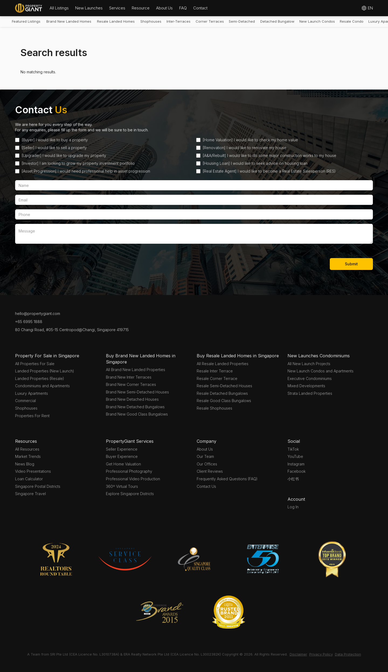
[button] (59, 8)
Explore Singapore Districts (130, 493)
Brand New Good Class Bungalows (137, 414)
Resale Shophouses (214, 408)
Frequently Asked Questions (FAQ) (227, 478)
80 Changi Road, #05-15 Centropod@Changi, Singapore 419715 (72, 329)
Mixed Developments (306, 385)
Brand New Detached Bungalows (135, 406)
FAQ (183, 8)
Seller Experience (121, 449)
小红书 (293, 478)
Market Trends (28, 456)
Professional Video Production (133, 478)
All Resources (27, 449)
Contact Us (206, 486)
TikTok (293, 449)
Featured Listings (26, 21)
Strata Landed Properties (309, 393)
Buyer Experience (122, 456)
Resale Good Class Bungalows (224, 400)
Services (117, 8)
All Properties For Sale (34, 363)
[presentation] (56, 262)
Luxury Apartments (31, 393)
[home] (28, 8)
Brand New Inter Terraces (128, 377)
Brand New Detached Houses (132, 399)
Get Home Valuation (123, 464)
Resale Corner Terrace (217, 378)
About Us (164, 8)
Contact (200, 8)
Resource (141, 8)
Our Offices (207, 464)
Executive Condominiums (309, 378)
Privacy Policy (321, 654)
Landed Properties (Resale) (39, 378)
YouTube (295, 456)
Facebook (296, 471)
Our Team (205, 456)
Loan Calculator (29, 478)
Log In (293, 507)
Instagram (295, 464)
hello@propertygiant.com (37, 313)
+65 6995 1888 (28, 321)
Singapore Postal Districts (37, 486)
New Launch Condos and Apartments (320, 371)
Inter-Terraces (178, 21)
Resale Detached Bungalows (222, 393)
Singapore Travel (30, 493)
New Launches (89, 8)
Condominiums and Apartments (42, 385)
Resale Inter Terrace (215, 371)
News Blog (24, 464)
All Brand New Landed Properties (135, 369)
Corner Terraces (210, 21)
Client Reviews (210, 471)
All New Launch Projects (308, 363)
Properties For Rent (32, 415)
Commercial (25, 400)
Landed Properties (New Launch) (44, 371)
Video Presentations (33, 471)
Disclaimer (298, 654)
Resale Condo (351, 21)
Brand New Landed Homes (68, 21)
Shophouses (150, 21)
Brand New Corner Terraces (131, 384)
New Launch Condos (317, 21)
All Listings (59, 8)
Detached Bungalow (277, 21)
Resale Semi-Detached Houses (224, 385)
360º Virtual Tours (122, 486)
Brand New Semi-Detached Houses (137, 392)
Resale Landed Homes (116, 21)
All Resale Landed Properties (222, 363)
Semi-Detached (242, 21)
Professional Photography (129, 471)
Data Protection (348, 654)
